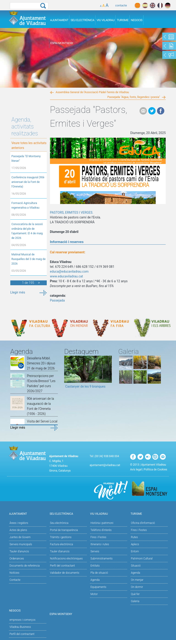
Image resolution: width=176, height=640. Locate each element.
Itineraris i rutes (100, 544)
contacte (121, 5)
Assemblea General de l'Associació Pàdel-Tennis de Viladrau (92, 92)
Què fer (135, 594)
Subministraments (102, 558)
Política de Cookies (155, 469)
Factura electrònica (61, 544)
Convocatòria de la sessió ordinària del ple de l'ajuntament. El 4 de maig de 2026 (27, 231)
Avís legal (136, 469)
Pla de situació (99, 572)
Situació (135, 565)
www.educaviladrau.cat (66, 276)
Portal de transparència (64, 530)
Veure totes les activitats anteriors (29, 145)
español (145, 5)
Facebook (160, 111)
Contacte (14, 579)
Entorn (135, 551)
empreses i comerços (22, 619)
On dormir (137, 587)
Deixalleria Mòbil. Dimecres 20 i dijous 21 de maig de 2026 (41, 363)
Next (108, 373)
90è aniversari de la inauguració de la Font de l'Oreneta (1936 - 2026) (40, 406)
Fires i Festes (98, 537)
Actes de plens (18, 530)
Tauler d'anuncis (19, 551)
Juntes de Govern (19, 537)
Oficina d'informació (143, 523)
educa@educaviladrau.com (69, 271)
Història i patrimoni (102, 523)
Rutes (134, 537)
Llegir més (17, 292)
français (160, 5)
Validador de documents (64, 572)
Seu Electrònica (82, 20)
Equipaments (98, 587)
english (152, 5)
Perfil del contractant (62, 565)
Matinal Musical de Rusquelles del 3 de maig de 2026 (28, 259)
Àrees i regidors (18, 523)
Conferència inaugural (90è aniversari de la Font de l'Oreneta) (27, 182)
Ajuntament (59, 20)
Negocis (137, 20)
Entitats (95, 565)
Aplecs (135, 544)
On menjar (137, 579)
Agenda (95, 579)
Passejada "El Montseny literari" (26, 158)
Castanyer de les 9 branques (85, 386)
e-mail (143, 111)
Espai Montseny (61, 43)
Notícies (14, 572)
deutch (167, 5)
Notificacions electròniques (66, 558)
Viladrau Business (20, 627)
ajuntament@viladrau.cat (105, 465)
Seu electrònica (59, 523)
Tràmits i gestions (61, 537)
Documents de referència (24, 565)
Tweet (152, 111)
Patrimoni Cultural (141, 558)
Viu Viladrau (106, 20)
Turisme (123, 20)
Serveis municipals (20, 544)
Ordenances (16, 558)
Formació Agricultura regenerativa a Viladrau (25, 205)
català (137, 5)
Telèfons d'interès (101, 530)
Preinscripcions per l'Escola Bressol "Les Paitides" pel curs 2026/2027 (41, 383)
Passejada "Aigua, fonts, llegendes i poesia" (133, 97)
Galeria (135, 601)
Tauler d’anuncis (59, 551)
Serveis (95, 551)
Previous (67, 373)
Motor (94, 594)
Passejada (57, 300)
